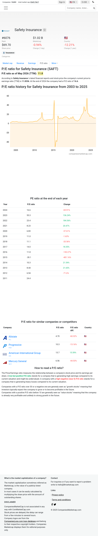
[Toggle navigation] (6, 8)
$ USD (84, 2)
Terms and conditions (61, 500)
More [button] (54, 63)
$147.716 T (34, 2)
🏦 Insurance (8, 53)
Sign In (62, 2)
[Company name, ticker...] (80, 8)
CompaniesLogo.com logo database (20, 521)
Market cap (7, 63)
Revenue (20, 63)
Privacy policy (58, 495)
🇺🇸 (72, 2)
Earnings (32, 63)
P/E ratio (43, 63)
